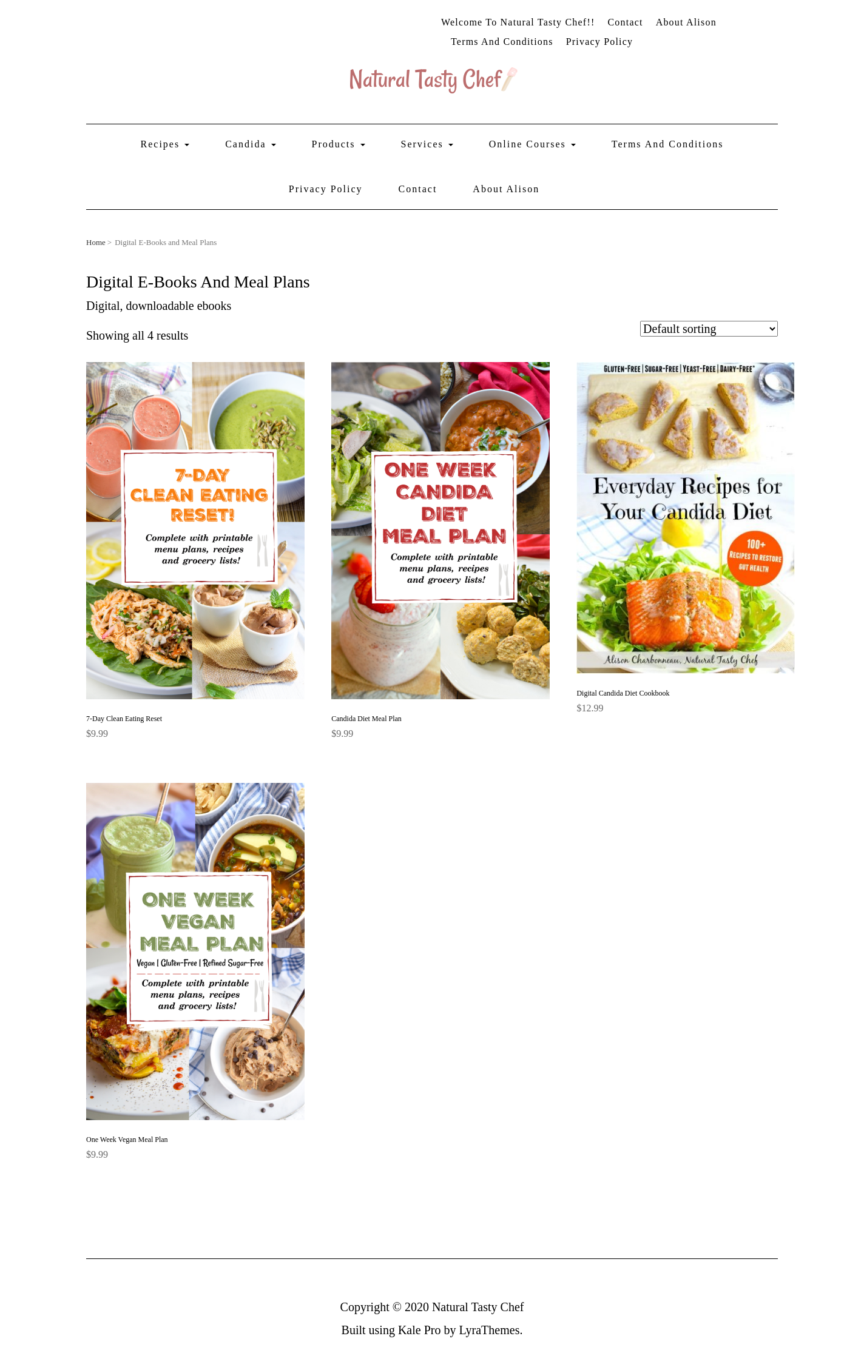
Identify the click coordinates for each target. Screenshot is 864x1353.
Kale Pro (419, 1330)
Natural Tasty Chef (478, 1307)
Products (338, 144)
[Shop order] (709, 329)
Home (96, 242)
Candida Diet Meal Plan (366, 718)
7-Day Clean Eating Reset (124, 718)
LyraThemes (489, 1330)
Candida (250, 144)
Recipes (165, 144)
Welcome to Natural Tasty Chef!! (518, 22)
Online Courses (532, 144)
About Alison (686, 22)
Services (427, 144)
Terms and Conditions (502, 41)
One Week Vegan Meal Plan (127, 1139)
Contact (625, 22)
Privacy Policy (599, 41)
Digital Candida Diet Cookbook (622, 693)
